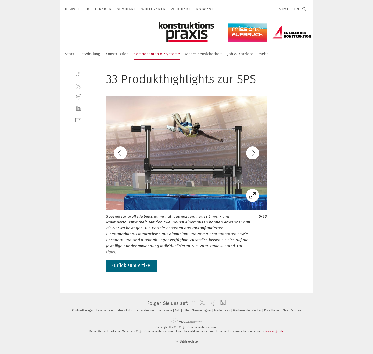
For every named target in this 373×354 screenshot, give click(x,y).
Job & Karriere (240, 53)
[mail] (78, 119)
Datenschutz (124, 310)
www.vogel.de (274, 331)
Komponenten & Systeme (157, 53)
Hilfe (186, 310)
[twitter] (78, 86)
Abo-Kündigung (202, 310)
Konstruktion (116, 53)
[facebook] (78, 75)
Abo (286, 310)
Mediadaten (222, 310)
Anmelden (289, 9)
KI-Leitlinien (272, 310)
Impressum (165, 310)
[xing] (78, 97)
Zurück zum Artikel (131, 265)
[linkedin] (78, 108)
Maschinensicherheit (203, 53)
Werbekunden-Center (247, 310)
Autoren (296, 310)
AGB (178, 310)
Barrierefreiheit (145, 310)
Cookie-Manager (83, 310)
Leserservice (105, 310)
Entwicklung (89, 53)
